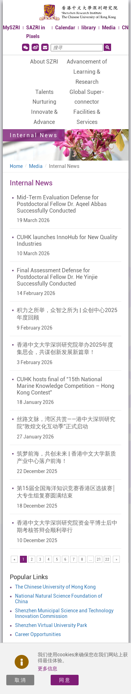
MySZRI (11, 27)
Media (109, 27)
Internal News (64, 166)
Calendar (65, 27)
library (88, 27)
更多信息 (47, 668)
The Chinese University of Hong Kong (55, 587)
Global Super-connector (87, 97)
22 (107, 559)
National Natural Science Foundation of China (58, 598)
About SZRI (44, 61)
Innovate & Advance (44, 117)
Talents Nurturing (44, 97)
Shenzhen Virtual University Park (51, 625)
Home (16, 166)
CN (125, 27)
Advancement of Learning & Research (87, 71)
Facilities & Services (86, 117)
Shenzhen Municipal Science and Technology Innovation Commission (64, 613)
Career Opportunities (38, 634)
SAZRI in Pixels (35, 32)
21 (99, 559)
